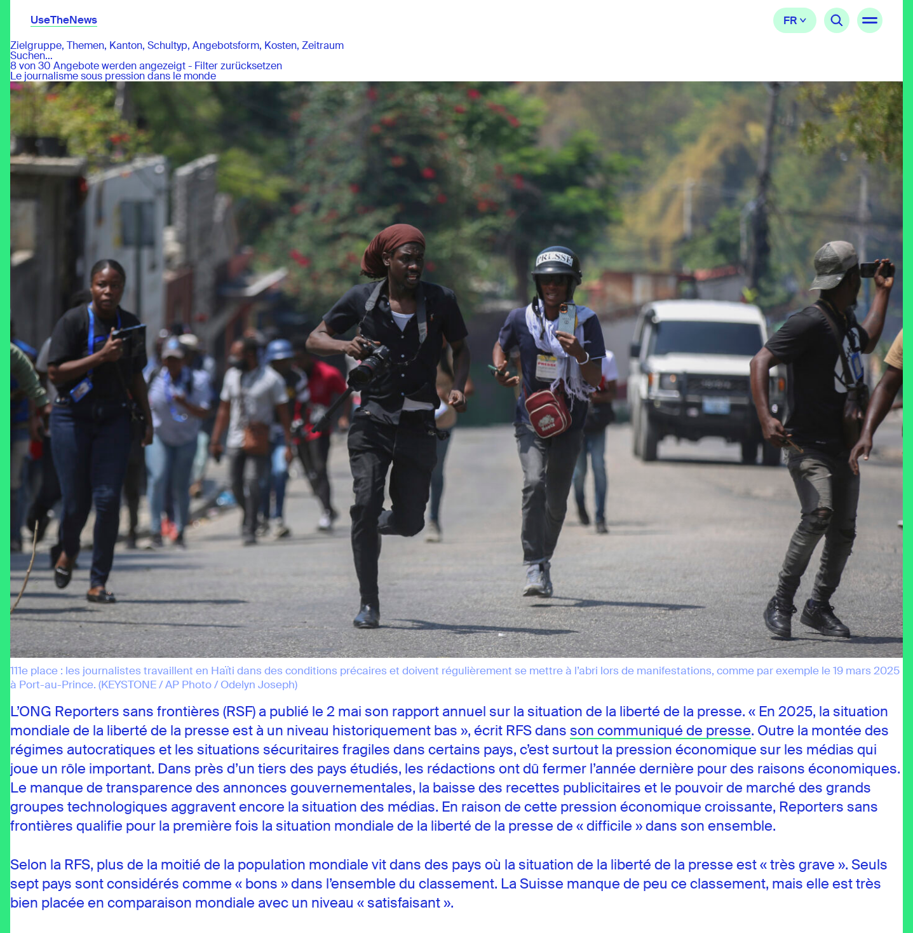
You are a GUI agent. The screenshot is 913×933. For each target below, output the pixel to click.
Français (794, 20)
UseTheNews (63, 20)
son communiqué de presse (660, 730)
